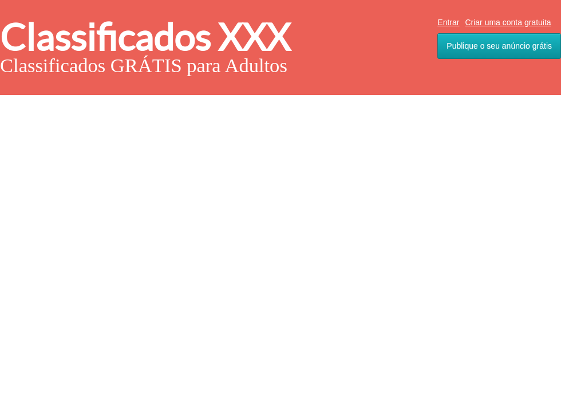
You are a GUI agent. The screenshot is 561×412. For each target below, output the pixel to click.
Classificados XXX (145, 37)
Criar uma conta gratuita (508, 22)
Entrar (448, 22)
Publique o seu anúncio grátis (499, 45)
